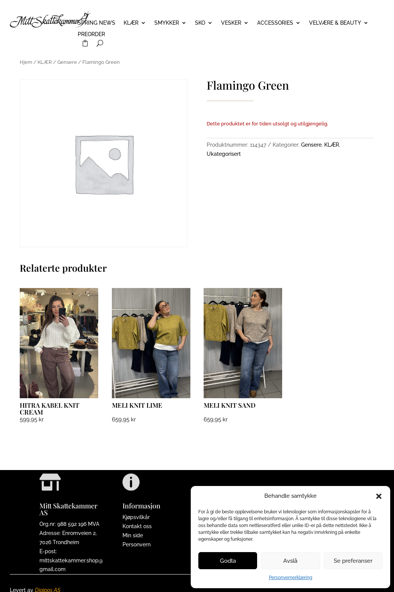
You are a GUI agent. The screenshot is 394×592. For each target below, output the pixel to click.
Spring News (96, 23)
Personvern (136, 544)
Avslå (290, 560)
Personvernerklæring (290, 577)
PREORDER (91, 34)
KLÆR (131, 23)
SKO (200, 23)
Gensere (67, 62)
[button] (379, 496)
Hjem (26, 62)
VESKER (231, 23)
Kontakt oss (137, 526)
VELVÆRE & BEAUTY (335, 23)
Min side (132, 535)
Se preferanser (353, 560)
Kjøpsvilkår (136, 517)
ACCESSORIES (275, 23)
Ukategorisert (224, 154)
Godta (228, 560)
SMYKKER (166, 23)
